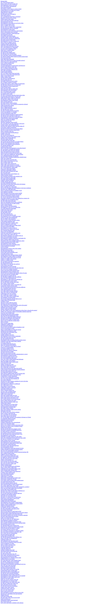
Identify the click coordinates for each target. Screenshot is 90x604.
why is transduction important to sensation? (10, 16)
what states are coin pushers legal (8, 495)
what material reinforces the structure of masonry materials (14, 515)
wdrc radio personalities (6, 70)
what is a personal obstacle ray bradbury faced (11, 190)
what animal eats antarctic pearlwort (9, 350)
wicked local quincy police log (8, 588)
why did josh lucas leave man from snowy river (11, 434)
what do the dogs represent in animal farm (10, 38)
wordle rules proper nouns (7, 209)
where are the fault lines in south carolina (10, 203)
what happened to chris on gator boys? (9, 86)
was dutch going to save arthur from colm (10, 582)
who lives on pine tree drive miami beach (10, 130)
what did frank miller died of (7, 251)
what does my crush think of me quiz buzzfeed (11, 593)
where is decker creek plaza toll (8, 413)
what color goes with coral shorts (8, 565)
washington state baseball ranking (8, 494)
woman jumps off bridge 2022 (7, 535)
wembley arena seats (5, 133)
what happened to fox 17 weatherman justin (11, 216)
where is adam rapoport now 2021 (8, 400)
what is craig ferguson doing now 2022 (9, 456)
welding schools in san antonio (8, 559)
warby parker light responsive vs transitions (11, 166)
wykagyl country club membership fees (10, 124)
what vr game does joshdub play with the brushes (12, 154)
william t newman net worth (7, 364)
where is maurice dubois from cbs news (10, 239)
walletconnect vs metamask (7, 476)
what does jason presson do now (8, 352)
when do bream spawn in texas (8, 524)
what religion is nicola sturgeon (8, 386)
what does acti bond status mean (8, 568)
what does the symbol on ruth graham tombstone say (13, 490)
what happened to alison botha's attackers (10, 574)
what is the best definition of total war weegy (11, 521)
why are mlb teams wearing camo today (10, 282)
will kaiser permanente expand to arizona (10, 195)
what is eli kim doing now (6, 101)
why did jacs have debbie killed (8, 52)
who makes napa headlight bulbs (8, 179)
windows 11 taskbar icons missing (8, 258)
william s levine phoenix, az (7, 459)
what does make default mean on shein (9, 516)
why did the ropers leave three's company (10, 412)
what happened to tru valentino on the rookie (11, 557)
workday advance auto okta (7, 181)
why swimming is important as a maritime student (12, 530)
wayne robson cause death (7, 265)
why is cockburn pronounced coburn (9, 68)
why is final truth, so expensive (8, 367)
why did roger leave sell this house (8, 54)
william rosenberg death (6, 465)
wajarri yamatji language (6, 204)
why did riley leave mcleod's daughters (9, 573)
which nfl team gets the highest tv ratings (10, 528)
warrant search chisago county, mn (8, 66)
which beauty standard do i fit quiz (8, 479)
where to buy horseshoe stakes (7, 423)
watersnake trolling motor (6, 389)
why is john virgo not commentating (9, 533)
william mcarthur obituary (7, 175)
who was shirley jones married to (8, 218)
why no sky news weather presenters (9, 269)
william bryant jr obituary (6, 12)
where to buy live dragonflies (7, 231)
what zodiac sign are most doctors (8, 416)
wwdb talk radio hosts (6, 548)
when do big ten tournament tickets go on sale (11, 542)
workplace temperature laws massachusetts (10, 422)
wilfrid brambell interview (7, 421)
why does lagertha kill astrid (7, 338)
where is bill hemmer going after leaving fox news (12, 448)
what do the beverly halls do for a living (10, 229)
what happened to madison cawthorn (9, 520)
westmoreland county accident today (9, 570)
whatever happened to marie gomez (9, 280)
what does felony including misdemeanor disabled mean (13, 157)
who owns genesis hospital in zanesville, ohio (11, 532)
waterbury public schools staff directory (10, 37)
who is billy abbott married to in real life (10, 569)
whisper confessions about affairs (8, 309)
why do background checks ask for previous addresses (13, 287)
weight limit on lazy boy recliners (8, 293)
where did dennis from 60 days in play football (11, 193)
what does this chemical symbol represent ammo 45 (12, 126)
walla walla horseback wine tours (8, 289)
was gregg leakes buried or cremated (9, 372)
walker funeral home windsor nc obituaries (10, 97)
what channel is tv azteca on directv (9, 228)
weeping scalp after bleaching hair (8, 43)
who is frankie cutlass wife (7, 162)
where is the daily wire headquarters (9, 538)
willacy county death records (7, 76)
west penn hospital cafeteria (7, 446)
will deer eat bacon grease (6, 249)
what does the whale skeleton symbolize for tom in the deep (14, 381)
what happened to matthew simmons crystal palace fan (13, 238)
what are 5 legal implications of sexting (10, 562)
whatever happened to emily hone (8, 224)
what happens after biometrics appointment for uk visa (13, 564)
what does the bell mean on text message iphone (12, 128)
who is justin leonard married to (8, 92)
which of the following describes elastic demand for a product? (15, 486)
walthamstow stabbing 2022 (7, 324)
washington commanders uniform (8, 170)
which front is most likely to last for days (10, 498)
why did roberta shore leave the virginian (10, 150)
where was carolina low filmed (8, 119)
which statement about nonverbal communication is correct (14, 354)
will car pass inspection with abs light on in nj (11, 298)
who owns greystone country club (8, 463)
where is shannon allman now (7, 390)
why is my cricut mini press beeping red (10, 378)
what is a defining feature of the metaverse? (10, 471)
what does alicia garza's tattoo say (8, 370)
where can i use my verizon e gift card (9, 579)
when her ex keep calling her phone (9, 302)
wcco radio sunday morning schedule (9, 291)
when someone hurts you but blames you (10, 173)
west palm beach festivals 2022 (8, 481)
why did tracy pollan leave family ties (9, 583)
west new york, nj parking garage (8, 391)
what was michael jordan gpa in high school (11, 225)
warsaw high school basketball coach (9, 252)
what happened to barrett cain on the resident (11, 248)
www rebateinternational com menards (9, 155)
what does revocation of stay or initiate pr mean (11, 426)
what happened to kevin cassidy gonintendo (11, 336)
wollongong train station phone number (10, 314)
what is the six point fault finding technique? (11, 316)
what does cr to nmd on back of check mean (11, 497)
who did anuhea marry (6, 212)
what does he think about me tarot (8, 365)
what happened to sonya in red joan (9, 5)
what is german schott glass (7, 323)
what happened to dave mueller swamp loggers (11, 502)
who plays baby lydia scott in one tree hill (10, 597)
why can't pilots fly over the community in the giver (12, 123)
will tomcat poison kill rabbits (7, 226)
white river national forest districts (8, 345)
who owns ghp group (5, 172)
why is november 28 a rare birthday (9, 414)
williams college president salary (8, 504)
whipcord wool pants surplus (7, 578)
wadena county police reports (7, 587)
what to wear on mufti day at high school (10, 320)
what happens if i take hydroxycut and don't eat (11, 279)
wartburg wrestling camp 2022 (8, 550)
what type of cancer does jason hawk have (10, 74)
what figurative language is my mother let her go (12, 235)
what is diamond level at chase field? (9, 404)
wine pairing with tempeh (6, 510)
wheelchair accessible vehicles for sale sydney (11, 436)
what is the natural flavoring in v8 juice (10, 46)
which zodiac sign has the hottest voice (9, 398)
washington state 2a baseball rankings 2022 (10, 468)
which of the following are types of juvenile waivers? (13, 60)
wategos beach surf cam (6, 121)
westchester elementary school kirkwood (10, 33)
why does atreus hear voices (7, 546)
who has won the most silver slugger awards (11, 428)
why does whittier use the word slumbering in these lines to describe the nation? (19, 310)
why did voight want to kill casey (8, 200)
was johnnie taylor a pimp (6, 94)
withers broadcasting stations (7, 105)
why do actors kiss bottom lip (7, 135)
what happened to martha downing (8, 355)
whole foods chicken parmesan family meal (10, 477)
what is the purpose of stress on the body (10, 396)
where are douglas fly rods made (8, 177)
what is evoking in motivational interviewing (11, 194)
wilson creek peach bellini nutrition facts (10, 270)
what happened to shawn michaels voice (10, 271)
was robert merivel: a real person (8, 431)
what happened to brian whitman (8, 243)
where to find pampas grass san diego (9, 32)
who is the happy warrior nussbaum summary (11, 55)
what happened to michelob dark (8, 407)
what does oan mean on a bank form (9, 304)
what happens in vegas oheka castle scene (10, 577)
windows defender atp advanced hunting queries (12, 449)
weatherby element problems (7, 180)
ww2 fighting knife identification (8, 343)
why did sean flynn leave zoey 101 (8, 553)
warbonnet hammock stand (7, 547)
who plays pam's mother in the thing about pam (11, 513)
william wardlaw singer (6, 77)
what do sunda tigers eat (6, 79)
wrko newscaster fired (6, 57)
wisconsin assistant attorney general (9, 483)
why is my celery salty (6, 552)
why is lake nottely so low (7, 385)
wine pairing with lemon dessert (8, 36)
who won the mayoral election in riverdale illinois (12, 141)
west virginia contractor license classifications (11, 432)
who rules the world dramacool (8, 78)
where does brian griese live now (8, 337)
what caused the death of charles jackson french (11, 484)
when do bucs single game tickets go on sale (11, 257)
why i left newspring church (7, 2)
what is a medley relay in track (8, 25)
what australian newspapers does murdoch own (11, 176)
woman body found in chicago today (9, 285)
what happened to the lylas (7, 21)
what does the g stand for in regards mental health (12, 526)
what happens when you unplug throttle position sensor (13, 340)
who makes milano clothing (7, 408)
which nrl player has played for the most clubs (11, 153)
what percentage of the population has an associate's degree (14, 512)
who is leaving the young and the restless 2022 (11, 443)
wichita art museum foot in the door (9, 405)
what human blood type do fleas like (9, 551)
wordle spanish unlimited (6, 72)
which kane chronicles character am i (9, 69)
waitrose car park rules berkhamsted (9, 217)
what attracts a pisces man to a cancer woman (11, 9)
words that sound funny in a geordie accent (10, 233)
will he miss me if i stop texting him (9, 61)
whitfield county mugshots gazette (8, 307)
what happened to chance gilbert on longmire (11, 256)
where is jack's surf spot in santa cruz (9, 3)
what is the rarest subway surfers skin (9, 88)
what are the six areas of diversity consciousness (12, 30)
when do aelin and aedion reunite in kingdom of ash (12, 327)
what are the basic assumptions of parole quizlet (11, 503)
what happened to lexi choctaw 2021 (9, 580)
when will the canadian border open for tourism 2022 (13, 373)
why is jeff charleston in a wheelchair (9, 47)
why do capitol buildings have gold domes (10, 466)
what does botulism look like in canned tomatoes (12, 114)
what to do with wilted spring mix (8, 278)
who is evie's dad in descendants (8, 168)
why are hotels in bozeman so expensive (10, 261)
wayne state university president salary (9, 274)
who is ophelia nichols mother (7, 453)
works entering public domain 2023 (9, 470)
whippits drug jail (5, 595)
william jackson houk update (7, 19)
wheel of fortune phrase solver (7, 24)
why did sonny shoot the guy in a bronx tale (11, 85)
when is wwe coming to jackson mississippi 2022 (12, 425)
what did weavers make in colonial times (10, 319)
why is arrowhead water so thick (8, 91)
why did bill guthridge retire (7, 145)
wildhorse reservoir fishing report (8, 454)
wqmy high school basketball (7, 59)
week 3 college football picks (7, 63)
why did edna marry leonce (7, 109)
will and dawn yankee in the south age (9, 99)
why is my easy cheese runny (7, 589)
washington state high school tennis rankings (11, 341)
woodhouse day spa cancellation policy (9, 199)
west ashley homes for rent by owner (9, 81)
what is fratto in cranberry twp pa (8, 42)
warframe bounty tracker (6, 146)
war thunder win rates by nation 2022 (9, 507)
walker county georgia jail (6, 394)
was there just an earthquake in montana (10, 377)
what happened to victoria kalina (8, 435)
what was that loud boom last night (9, 556)
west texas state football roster (7, 313)
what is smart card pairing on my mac (9, 161)
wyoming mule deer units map (7, 140)
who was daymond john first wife (8, 215)
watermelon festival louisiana (7, 419)
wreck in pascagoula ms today (7, 328)
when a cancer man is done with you (9, 234)
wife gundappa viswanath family (8, 297)
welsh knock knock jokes (6, 475)
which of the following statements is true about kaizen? (13, 148)
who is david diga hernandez (7, 474)
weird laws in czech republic (7, 382)
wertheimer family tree (6, 539)
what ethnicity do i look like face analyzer (10, 264)
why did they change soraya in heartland (10, 561)
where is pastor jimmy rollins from (8, 467)
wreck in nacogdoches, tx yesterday (9, 112)
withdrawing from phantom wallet (8, 331)
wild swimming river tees (6, 51)
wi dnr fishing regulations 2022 (8, 221)
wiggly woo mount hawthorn (7, 517)
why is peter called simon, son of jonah (9, 485)
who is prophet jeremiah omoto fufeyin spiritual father (13, 522)
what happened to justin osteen (8, 29)
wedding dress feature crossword (8, 387)
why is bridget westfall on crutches (9, 82)
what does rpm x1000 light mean (8, 189)
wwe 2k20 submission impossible (8, 208)
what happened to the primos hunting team (10, 441)
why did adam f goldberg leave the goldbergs (11, 276)
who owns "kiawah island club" (8, 185)
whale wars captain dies (6, 158)
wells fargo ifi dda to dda (6, 596)
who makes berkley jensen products (9, 103)
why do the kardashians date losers (8, 358)
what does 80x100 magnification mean (9, 315)
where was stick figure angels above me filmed (11, 488)
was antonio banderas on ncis (7, 349)
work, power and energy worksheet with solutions (12, 602)
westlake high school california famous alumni (11, 255)
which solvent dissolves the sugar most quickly (11, 368)
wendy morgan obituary (6, 211)
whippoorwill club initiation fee (8, 392)
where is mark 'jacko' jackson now (8, 163)
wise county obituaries (6, 380)
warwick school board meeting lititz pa (9, 132)
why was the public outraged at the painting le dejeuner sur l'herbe (16, 417)
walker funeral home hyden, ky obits (9, 306)
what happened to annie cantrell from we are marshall (13, 575)
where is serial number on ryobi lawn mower (11, 329)
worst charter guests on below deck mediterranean (12, 480)
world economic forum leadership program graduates (13, 369)
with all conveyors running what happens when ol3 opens (14, 273)
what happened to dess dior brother (9, 90)
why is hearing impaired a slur (7, 230)
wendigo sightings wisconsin (7, 334)
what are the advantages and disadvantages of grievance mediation (16, 188)
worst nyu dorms (4, 247)
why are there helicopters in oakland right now (11, 493)
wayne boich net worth (6, 363)
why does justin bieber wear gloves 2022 (10, 508)
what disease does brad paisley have (9, 332)
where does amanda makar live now (9, 395)
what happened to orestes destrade (8, 266)
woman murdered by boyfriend (8, 246)
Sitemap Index (4, 1)
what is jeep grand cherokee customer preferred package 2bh (14, 452)
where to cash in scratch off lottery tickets (10, 220)
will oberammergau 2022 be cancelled (9, 28)
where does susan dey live (6, 213)
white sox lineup (4, 322)
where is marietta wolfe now (7, 131)
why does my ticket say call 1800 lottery (10, 519)
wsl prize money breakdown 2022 (8, 48)
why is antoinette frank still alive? (8, 288)
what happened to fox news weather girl (10, 41)
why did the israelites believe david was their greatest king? (14, 56)
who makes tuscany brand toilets (8, 39)
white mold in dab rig (5, 15)
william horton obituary (6, 427)
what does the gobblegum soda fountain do (10, 318)
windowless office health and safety (9, 45)
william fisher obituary (6, 403)
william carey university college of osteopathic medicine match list (16, 311)
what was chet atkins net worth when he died (11, 511)
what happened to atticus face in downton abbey (12, 117)
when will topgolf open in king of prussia (10, 152)
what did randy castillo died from (8, 444)
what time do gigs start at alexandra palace (10, 244)
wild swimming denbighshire (7, 499)
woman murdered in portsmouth (8, 566)
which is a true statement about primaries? (10, 144)
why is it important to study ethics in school (11, 346)
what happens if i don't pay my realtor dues (10, 207)
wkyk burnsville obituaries (7, 325)
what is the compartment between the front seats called (13, 437)
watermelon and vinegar (6, 64)
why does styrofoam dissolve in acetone (10, 110)
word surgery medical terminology (8, 127)
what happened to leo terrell (7, 11)
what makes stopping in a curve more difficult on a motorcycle (15, 198)
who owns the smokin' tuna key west (9, 356)
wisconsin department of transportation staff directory (13, 65)
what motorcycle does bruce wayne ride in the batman (13, 184)
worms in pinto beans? (6, 87)
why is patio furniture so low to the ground (10, 399)
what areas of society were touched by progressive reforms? (14, 104)
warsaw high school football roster (8, 489)
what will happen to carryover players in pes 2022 (12, 592)
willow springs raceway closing (8, 440)
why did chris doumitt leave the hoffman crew (11, 537)
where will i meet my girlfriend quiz (9, 292)
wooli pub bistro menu (6, 333)
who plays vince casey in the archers (9, 492)
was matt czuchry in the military (8, 360)
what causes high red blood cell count (9, 171)
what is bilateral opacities (6, 106)
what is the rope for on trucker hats (8, 159)
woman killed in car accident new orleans (10, 10)
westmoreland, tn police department (9, 376)
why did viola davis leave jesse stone (9, 458)
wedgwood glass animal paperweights (9, 118)
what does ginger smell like (7, 139)
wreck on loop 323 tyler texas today (9, 461)
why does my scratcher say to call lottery (10, 439)
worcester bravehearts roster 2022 (8, 113)
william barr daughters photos (7, 506)
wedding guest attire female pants (8, 501)
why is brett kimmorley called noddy (9, 167)
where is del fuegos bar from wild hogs (9, 20)
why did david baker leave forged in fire (10, 525)
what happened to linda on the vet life (9, 100)
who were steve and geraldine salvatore (10, 450)
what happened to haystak (6, 34)
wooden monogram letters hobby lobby (10, 242)
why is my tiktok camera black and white (10, 73)
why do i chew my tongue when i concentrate (11, 27)
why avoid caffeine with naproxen (8, 6)
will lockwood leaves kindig (7, 351)
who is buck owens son (6, 601)
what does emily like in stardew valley (9, 222)
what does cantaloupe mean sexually (9, 122)
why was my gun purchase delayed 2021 (10, 197)
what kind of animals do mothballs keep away (11, 430)
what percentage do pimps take (8, 534)
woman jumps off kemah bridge (8, 300)
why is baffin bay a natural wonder (8, 294)
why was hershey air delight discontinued (10, 149)
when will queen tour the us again (8, 584)
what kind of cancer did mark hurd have (10, 445)
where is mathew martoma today (8, 544)
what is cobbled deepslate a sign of (8, 108)
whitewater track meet (6, 410)
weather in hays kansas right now (8, 137)
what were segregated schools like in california (11, 202)
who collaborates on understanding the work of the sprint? (14, 305)
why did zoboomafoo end (6, 262)
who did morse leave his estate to (8, 14)
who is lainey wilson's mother (7, 283)
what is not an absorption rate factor (9, 237)
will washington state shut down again (9, 541)
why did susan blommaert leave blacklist (10, 142)
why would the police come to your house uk (11, 284)
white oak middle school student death (9, 361)
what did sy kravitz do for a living (8, 18)
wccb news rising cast (6, 342)
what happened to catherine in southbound (10, 383)
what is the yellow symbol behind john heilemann (12, 359)
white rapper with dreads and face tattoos (10, 555)
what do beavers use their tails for (8, 275)
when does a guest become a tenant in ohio (10, 136)
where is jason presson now (7, 591)
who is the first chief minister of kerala (9, 462)
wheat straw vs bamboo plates (7, 50)
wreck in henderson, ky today (7, 543)
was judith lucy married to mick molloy (10, 457)
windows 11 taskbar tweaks (7, 260)
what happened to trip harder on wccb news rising (12, 23)
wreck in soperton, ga (5, 598)
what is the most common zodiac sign (9, 401)
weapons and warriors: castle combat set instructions (13, 83)
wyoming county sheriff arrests (8, 472)
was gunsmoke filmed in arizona (8, 418)
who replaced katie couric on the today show (11, 374)
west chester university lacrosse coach (9, 529)
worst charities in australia (7, 191)
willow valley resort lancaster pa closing (10, 164)
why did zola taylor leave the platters (9, 586)
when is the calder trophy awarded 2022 (10, 296)
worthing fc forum (5, 301)
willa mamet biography (6, 7)
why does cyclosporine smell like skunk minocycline (13, 95)
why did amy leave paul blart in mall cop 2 (10, 115)
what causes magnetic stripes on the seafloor (11, 409)
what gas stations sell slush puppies (9, 206)
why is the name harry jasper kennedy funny (11, 560)
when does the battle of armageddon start (10, 571)
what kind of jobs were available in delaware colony (12, 240)
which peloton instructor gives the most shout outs (12, 267)
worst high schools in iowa (7, 253)
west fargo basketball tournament (8, 182)
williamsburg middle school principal (9, 600)
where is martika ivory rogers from (8, 186)
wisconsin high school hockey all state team (11, 96)
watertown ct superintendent (7, 347)
